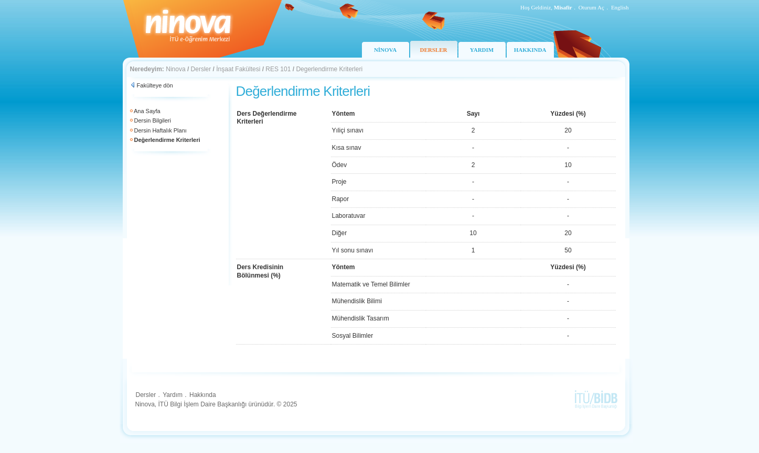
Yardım (173, 395)
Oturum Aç (591, 7)
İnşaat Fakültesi (238, 69)
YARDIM (482, 50)
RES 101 (278, 69)
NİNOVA (385, 50)
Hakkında (202, 395)
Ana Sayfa (147, 111)
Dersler (201, 69)
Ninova (175, 69)
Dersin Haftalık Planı (160, 130)
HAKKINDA (530, 50)
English (620, 7)
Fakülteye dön (155, 85)
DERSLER (433, 50)
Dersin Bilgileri (152, 120)
